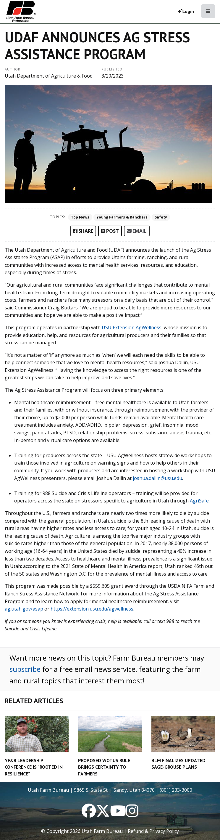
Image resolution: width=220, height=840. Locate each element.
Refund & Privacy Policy (153, 831)
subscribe (25, 669)
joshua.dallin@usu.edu (157, 478)
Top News (80, 217)
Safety (161, 217)
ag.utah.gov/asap (24, 608)
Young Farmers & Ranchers (122, 217)
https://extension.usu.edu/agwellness (92, 608)
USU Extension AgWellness (131, 327)
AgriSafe (199, 500)
